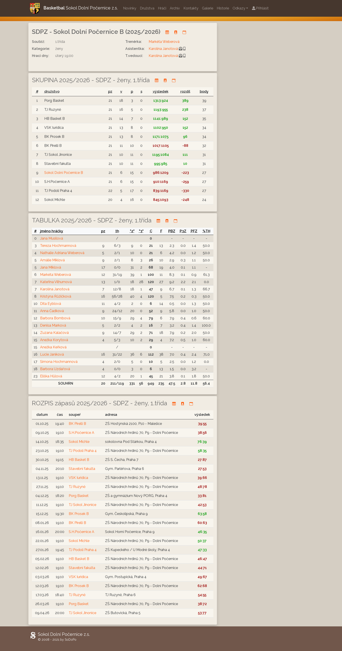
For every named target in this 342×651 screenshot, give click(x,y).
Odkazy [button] (239, 8)
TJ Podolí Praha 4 (83, 451)
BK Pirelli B (77, 424)
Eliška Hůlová (51, 376)
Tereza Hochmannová (58, 246)
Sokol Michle (79, 442)
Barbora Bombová (55, 318)
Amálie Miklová (52, 260)
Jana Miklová (50, 267)
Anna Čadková (52, 311)
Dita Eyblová (50, 304)
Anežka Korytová (54, 340)
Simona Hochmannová (59, 362)
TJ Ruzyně (77, 487)
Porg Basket (79, 496)
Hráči (162, 8)
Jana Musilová (51, 238)
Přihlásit (260, 8)
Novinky (129, 8)
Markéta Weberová (164, 42)
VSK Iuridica (78, 478)
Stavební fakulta (82, 469)
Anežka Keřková (53, 347)
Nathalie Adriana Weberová (62, 253)
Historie (223, 8)
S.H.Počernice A (81, 433)
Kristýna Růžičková (55, 296)
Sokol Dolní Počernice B (63, 173)
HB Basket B (79, 460)
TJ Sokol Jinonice (82, 505)
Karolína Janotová (163, 49)
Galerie (207, 8)
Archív (175, 8)
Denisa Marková (53, 325)
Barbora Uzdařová (55, 369)
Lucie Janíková (52, 354)
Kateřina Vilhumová (56, 282)
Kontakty (190, 8)
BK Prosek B (79, 514)
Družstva (147, 8)
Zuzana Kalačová (54, 333)
